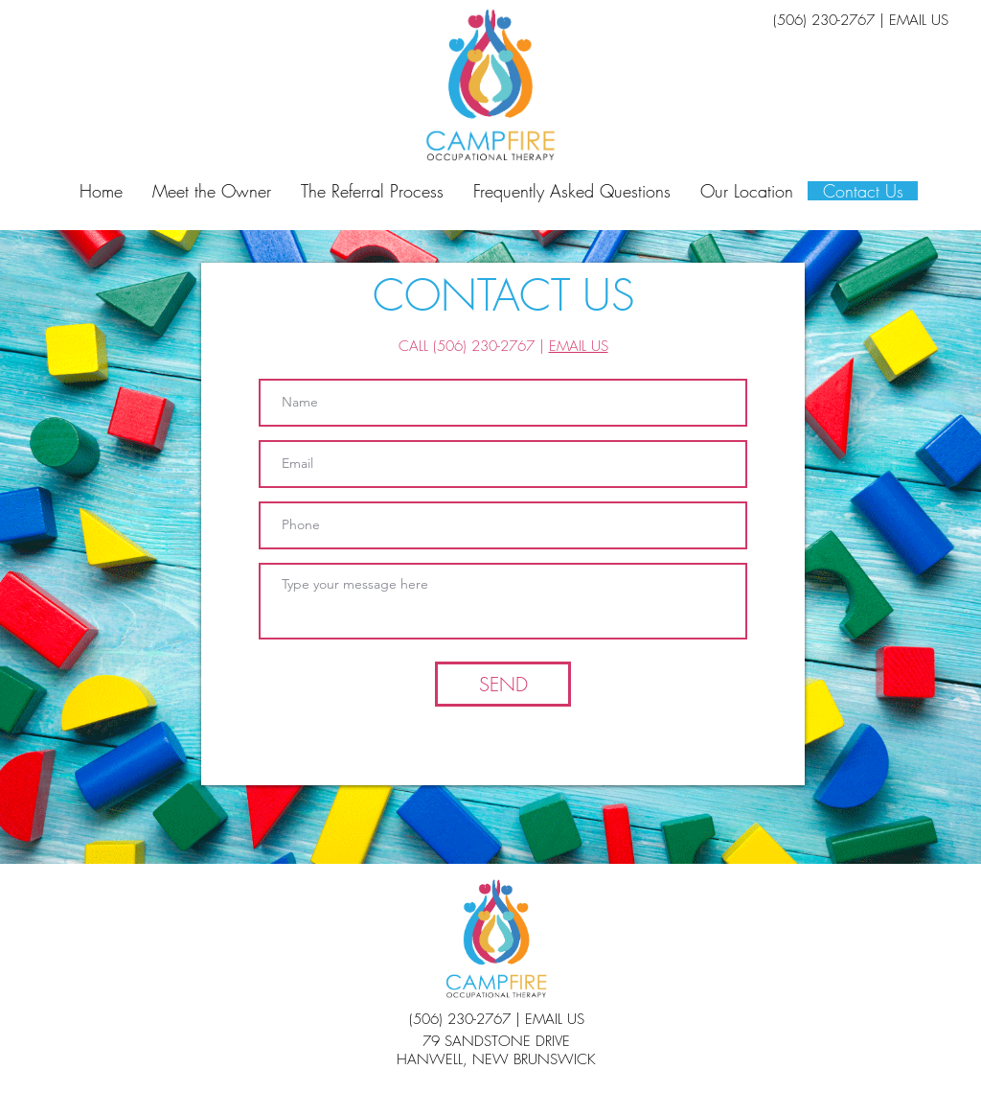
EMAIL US (918, 20)
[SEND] (503, 684)
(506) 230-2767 (824, 20)
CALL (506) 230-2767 (467, 346)
